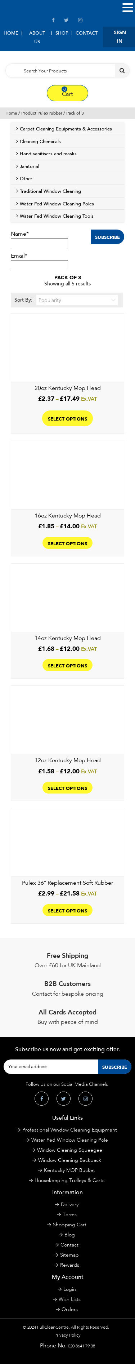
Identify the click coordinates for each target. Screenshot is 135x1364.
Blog (69, 1235)
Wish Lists (70, 1299)
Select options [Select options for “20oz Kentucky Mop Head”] (67, 418)
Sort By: (66, 300)
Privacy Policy (67, 1335)
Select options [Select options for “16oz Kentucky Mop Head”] (67, 543)
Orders (70, 1309)
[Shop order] (77, 300)
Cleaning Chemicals (40, 142)
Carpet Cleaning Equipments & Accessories (66, 129)
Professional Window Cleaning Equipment (69, 1130)
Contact (87, 33)
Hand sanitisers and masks (48, 154)
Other (26, 179)
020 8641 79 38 (81, 1346)
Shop (61, 33)
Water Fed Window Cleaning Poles (57, 204)
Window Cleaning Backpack (69, 1160)
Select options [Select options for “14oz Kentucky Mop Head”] (67, 665)
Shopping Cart (69, 1225)
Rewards (69, 1265)
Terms (70, 1215)
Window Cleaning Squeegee (69, 1150)
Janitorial (29, 166)
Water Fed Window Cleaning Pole (69, 1140)
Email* (39, 261)
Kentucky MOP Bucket (69, 1170)
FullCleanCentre (53, 1327)
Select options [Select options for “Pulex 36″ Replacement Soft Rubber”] (67, 910)
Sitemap (69, 1255)
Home (11, 33)
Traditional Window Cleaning (50, 191)
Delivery (69, 1204)
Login (69, 1289)
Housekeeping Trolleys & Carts (69, 1180)
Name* (39, 239)
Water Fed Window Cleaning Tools (57, 216)
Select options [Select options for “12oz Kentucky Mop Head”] (67, 787)
